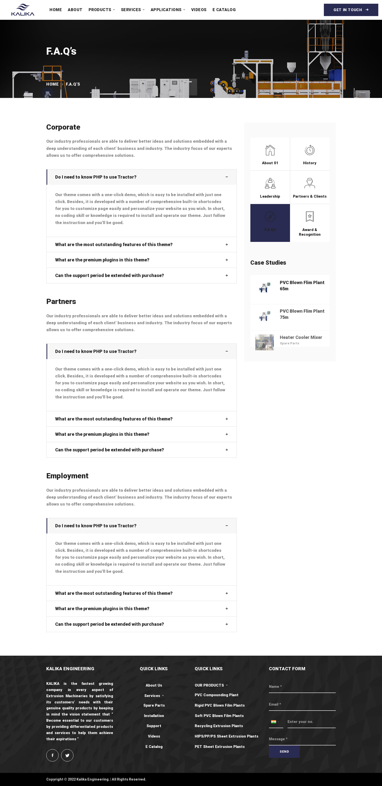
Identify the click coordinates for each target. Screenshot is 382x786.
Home (52, 84)
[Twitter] (67, 755)
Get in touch (351, 10)
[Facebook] (52, 755)
